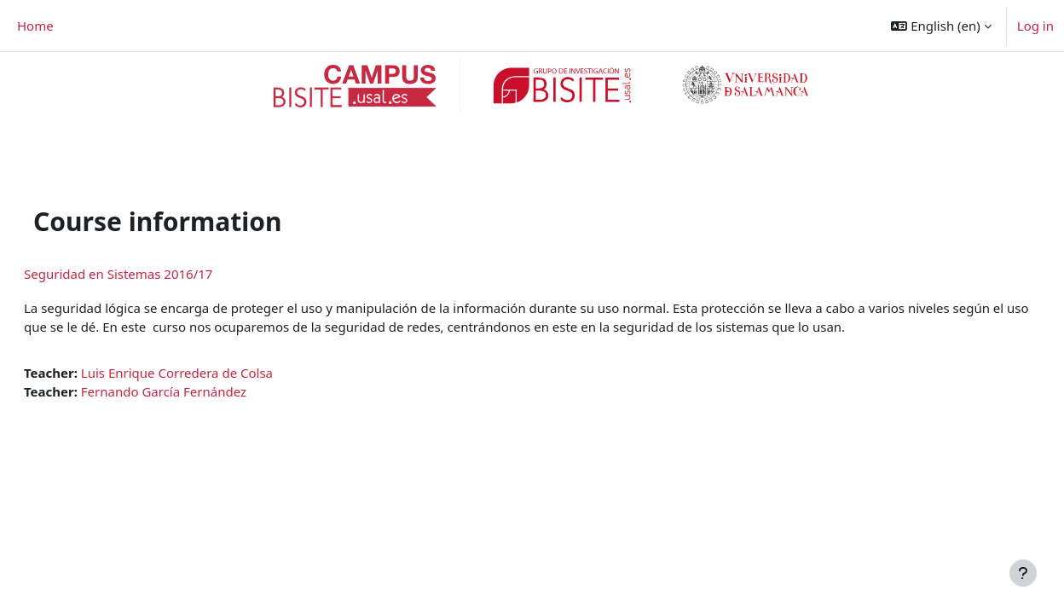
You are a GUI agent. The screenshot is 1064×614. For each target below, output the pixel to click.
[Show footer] (1023, 573)
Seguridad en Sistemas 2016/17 (159, 231)
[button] (941, 25)
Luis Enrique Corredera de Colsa (218, 330)
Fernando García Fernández (204, 349)
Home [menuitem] (35, 25)
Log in (1035, 25)
